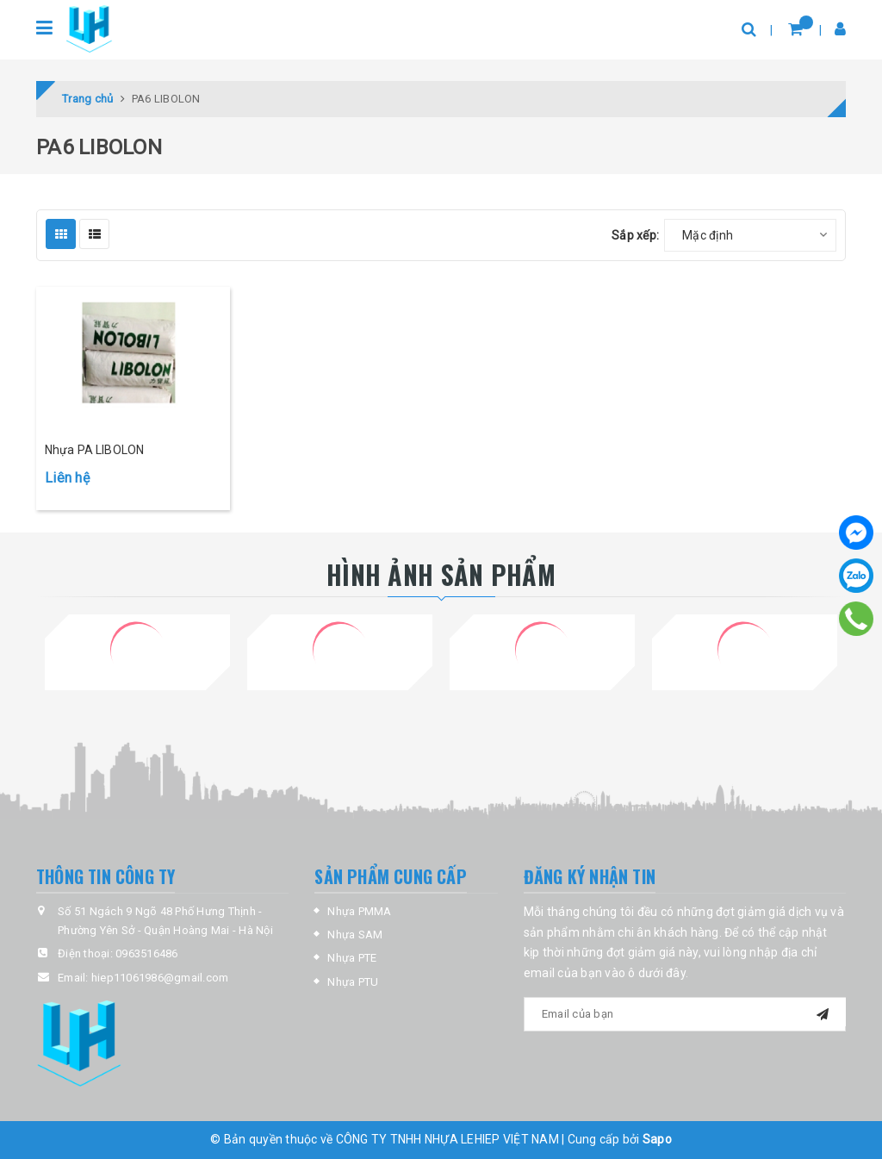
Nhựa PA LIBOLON (94, 450)
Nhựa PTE (351, 957)
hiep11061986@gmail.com (160, 977)
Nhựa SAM (354, 934)
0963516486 (146, 953)
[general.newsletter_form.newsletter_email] (685, 1014)
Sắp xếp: (635, 235)
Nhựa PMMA (359, 911)
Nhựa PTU (352, 981)
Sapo (657, 1139)
